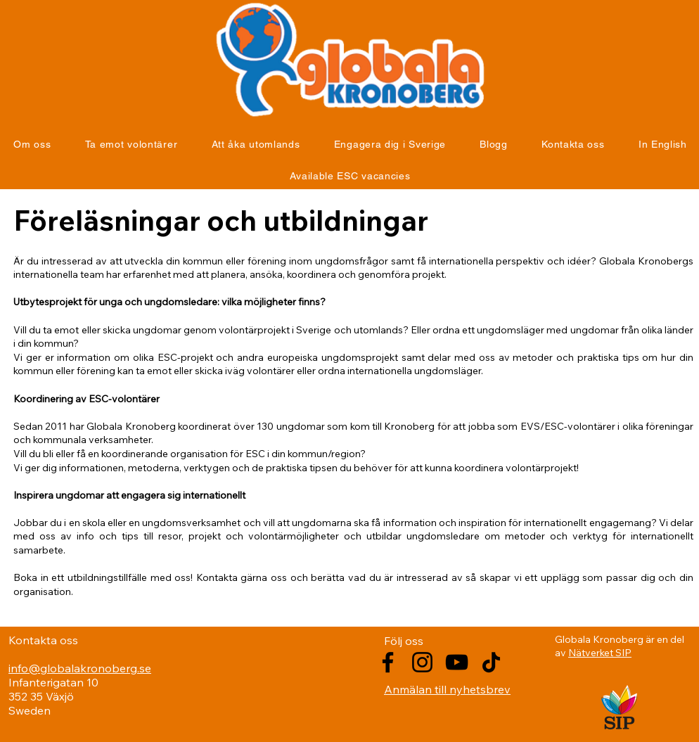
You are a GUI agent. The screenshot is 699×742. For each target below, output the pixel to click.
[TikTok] (491, 662)
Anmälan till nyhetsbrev (447, 689)
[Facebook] (388, 662)
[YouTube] (456, 662)
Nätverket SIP (599, 652)
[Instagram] (422, 662)
